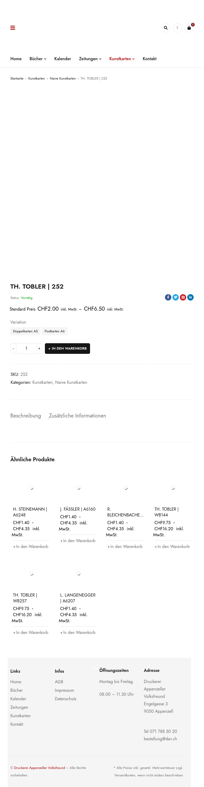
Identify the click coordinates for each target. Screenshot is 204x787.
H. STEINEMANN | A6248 (30, 512)
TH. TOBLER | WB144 (167, 512)
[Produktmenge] (26, 349)
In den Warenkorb (69, 348)
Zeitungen (19, 707)
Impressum (64, 690)
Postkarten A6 (55, 331)
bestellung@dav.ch (160, 739)
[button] (31, 547)
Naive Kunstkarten (63, 78)
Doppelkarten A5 (25, 331)
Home (15, 682)
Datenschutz (65, 699)
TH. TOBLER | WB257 (25, 598)
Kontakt (16, 724)
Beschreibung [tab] (25, 416)
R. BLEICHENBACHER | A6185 (124, 515)
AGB (59, 682)
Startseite (16, 78)
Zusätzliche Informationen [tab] (77, 416)
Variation (18, 322)
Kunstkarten (36, 78)
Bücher (16, 690)
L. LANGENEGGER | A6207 (78, 598)
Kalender (18, 699)
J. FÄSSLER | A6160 (78, 509)
